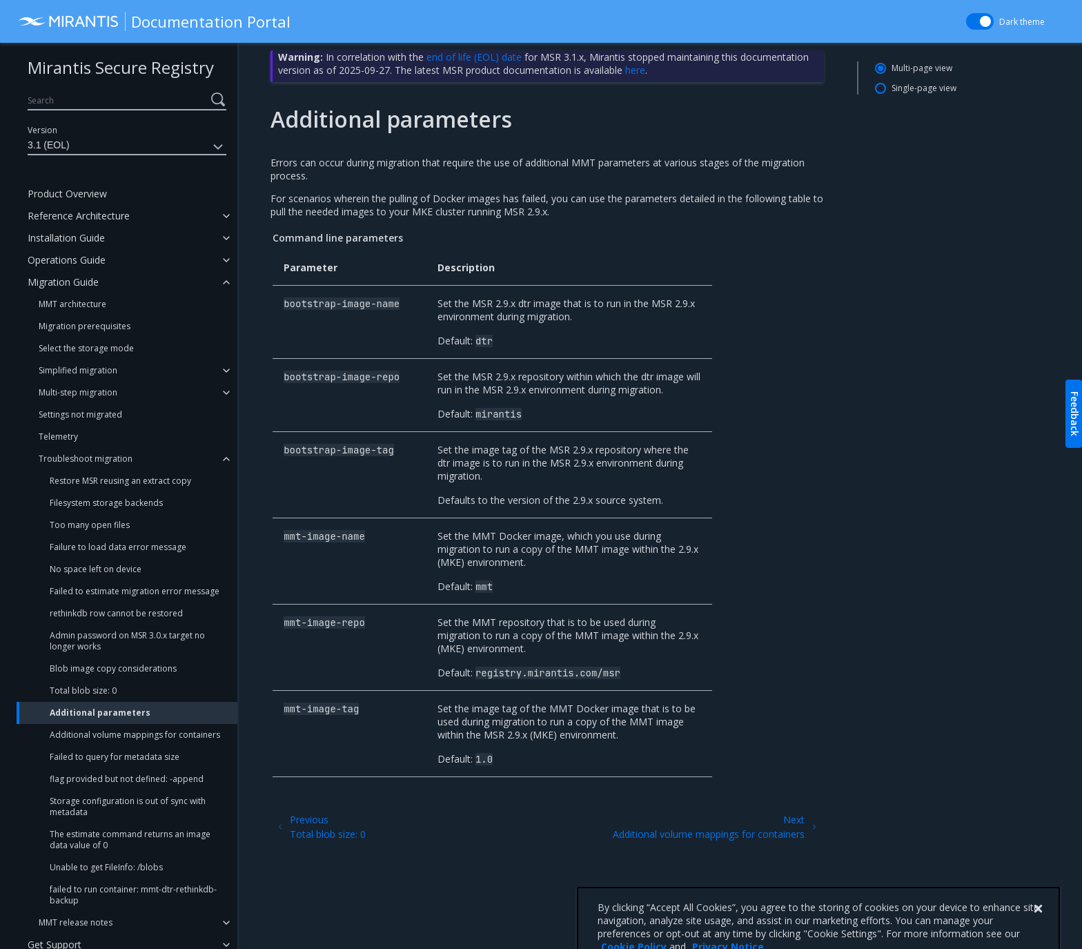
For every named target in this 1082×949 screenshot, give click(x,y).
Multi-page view (922, 68)
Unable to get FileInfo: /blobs (106, 867)
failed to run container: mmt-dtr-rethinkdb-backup (133, 894)
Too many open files (90, 525)
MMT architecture (72, 304)
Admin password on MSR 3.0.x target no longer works (127, 640)
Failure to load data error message (118, 547)
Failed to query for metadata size (114, 757)
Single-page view (924, 88)
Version (42, 130)
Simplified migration (78, 370)
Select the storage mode (86, 348)
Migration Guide (63, 281)
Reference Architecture (79, 215)
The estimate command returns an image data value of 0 (130, 839)
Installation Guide (66, 237)
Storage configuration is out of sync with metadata (128, 806)
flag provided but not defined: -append (127, 779)
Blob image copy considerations (113, 668)
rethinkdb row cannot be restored (116, 613)
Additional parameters (100, 712)
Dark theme (1022, 22)
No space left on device (95, 569)
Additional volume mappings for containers (135, 735)
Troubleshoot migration (85, 458)
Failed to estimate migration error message (134, 591)
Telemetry (58, 436)
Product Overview (67, 193)
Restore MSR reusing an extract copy (120, 481)
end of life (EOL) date (474, 56)
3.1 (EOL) (127, 147)
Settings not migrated (80, 414)
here (635, 70)
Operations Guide (67, 259)
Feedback (1074, 413)
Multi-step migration (78, 392)
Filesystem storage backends (106, 503)
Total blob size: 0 (83, 690)
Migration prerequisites (84, 326)
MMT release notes (75, 922)
